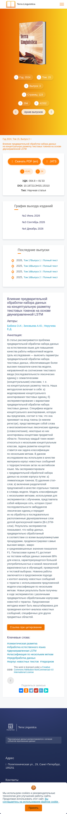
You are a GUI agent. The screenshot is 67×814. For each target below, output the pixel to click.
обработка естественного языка (27, 647)
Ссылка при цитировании (26, 627)
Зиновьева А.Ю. (33, 325)
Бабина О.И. (14, 325)
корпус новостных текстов (24, 661)
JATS (50, 161)
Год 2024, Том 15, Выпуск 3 (16, 139)
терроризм (47, 661)
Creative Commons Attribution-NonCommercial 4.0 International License (33, 669)
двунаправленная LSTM (22, 650)
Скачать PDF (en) (24, 161)
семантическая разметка (23, 643)
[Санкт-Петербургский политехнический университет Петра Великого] (11, 730)
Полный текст (50, 260)
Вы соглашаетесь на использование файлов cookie (31, 800)
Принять (33, 807)
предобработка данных (22, 658)
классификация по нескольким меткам (31, 654)
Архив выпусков (33, 112)
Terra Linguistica (26, 4)
